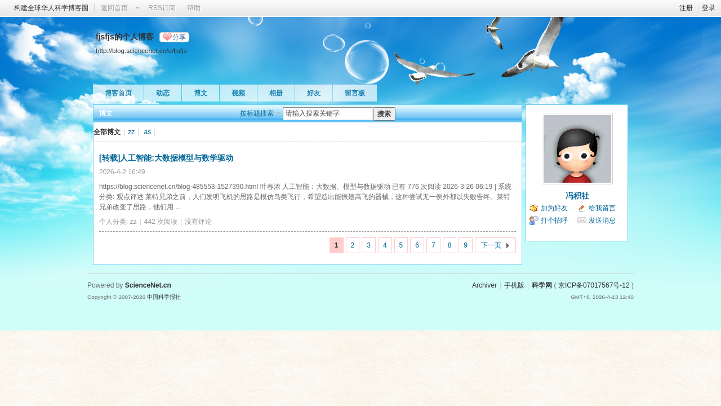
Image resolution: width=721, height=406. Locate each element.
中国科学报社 (164, 297)
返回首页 (114, 8)
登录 (708, 8)
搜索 (384, 114)
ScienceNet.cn (148, 285)
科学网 (542, 285)
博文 (200, 93)
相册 (276, 93)
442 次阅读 (160, 222)
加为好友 (554, 208)
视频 (238, 93)
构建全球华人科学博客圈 (51, 8)
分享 (179, 37)
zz (131, 132)
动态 (163, 93)
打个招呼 (554, 220)
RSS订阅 (162, 8)
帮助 (194, 8)
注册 (686, 8)
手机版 (514, 285)
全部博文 (107, 132)
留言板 (355, 93)
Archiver (484, 285)
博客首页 (118, 93)
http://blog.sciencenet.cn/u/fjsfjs (141, 50)
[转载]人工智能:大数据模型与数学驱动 (166, 157)
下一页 (491, 245)
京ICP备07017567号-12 (594, 285)
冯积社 (577, 195)
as (148, 132)
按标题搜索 (257, 113)
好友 (314, 93)
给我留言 (602, 208)
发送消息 (602, 220)
